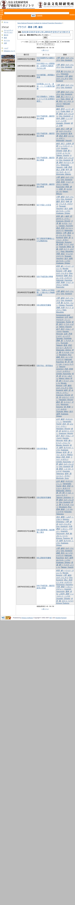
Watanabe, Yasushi (64, 141)
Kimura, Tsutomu (63, 538)
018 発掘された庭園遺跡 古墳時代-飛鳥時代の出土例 (46, 66)
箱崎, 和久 (68, 276)
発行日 (6, 35)
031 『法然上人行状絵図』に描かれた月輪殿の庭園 (46, 292)
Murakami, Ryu (65, 355)
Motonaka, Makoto (63, 174)
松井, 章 (66, 452)
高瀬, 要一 (67, 151)
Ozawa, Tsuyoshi (66, 226)
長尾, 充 (62, 189)
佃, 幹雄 (59, 244)
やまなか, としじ (63, 320)
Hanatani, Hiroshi (66, 400)
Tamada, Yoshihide (63, 338)
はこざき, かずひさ (64, 278)
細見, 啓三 (60, 129)
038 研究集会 (42, 449)
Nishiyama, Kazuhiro (64, 585)
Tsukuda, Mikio (65, 247)
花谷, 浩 (65, 424)
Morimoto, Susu (62, 478)
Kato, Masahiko (67, 251)
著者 (5, 38)
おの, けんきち (62, 79)
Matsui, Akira (64, 378)
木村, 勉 (68, 534)
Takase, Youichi (62, 155)
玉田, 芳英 (68, 334)
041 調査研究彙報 (44, 558)
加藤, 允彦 (60, 308)
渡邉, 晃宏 (67, 345)
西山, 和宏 (68, 580)
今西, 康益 (60, 587)
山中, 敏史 (68, 317)
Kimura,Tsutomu (62, 603)
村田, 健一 (60, 266)
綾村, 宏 (68, 216)
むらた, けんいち (63, 443)
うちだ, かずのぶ (63, 371)
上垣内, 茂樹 (64, 594)
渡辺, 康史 (63, 136)
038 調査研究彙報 (44, 497)
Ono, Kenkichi (66, 60)
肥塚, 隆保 (60, 509)
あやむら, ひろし (63, 219)
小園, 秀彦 (67, 167)
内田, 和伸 (60, 182)
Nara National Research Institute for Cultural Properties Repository (39, 23)
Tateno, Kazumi (65, 327)
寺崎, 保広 (60, 254)
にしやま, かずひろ (64, 582)
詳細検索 (39, 15)
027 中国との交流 (44, 205)
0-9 (23, 32)
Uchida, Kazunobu (63, 374)
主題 (5, 43)
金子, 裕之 (60, 329)
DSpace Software (27, 618)
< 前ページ (45, 50)
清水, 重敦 (60, 517)
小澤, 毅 (59, 303)
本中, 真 (68, 170)
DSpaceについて (9, 51)
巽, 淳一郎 (69, 362)
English (72, 14)
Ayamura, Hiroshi (63, 221)
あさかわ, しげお (63, 211)
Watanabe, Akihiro (63, 350)
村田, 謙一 (60, 216)
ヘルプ (6, 48)
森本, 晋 (67, 238)
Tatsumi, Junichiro (63, 497)
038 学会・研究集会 (45, 366)
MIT (50, 618)
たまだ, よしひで (63, 336)
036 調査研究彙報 (44, 305)
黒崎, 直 (59, 341)
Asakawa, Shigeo (63, 213)
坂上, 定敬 (60, 170)
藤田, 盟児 (60, 109)
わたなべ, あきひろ (64, 348)
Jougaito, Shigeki (63, 123)
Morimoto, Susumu (63, 242)
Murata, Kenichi (62, 445)
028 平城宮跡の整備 (45, 277)
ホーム (6, 22)
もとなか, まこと (63, 172)
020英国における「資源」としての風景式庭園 (46, 86)
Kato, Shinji (65, 99)
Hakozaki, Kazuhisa (64, 280)
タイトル (7, 40)
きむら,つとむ (61, 536)
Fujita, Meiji (65, 111)
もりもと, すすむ (63, 476)
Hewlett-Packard (60, 618)
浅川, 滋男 (68, 209)
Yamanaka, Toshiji (63, 322)
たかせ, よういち (63, 153)
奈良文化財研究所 (1, 14)
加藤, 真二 (60, 97)
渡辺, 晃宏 (60, 228)
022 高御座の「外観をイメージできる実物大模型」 (46, 99)
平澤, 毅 (59, 71)
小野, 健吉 (60, 58)
